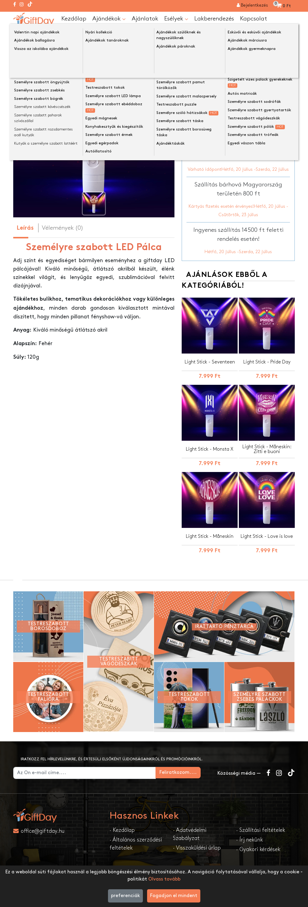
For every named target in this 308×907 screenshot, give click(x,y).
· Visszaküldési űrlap (197, 847)
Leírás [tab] (25, 228)
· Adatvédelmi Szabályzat (189, 834)
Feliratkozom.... (187, 772)
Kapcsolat (253, 18)
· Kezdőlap (122, 830)
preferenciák (125, 895)
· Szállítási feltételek (260, 830)
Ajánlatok (145, 18)
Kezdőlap (73, 18)
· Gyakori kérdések (258, 849)
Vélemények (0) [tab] (62, 228)
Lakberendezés (214, 18)
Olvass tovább (164, 879)
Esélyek (176, 19)
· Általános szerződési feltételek (135, 843)
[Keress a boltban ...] (289, 34)
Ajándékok (109, 19)
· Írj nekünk (249, 839)
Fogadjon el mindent (173, 895)
